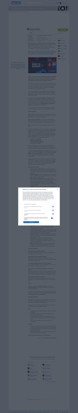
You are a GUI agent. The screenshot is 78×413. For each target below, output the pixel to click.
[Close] (58, 190)
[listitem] (39, 204)
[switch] (52, 206)
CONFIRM (31, 222)
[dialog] (39, 206)
